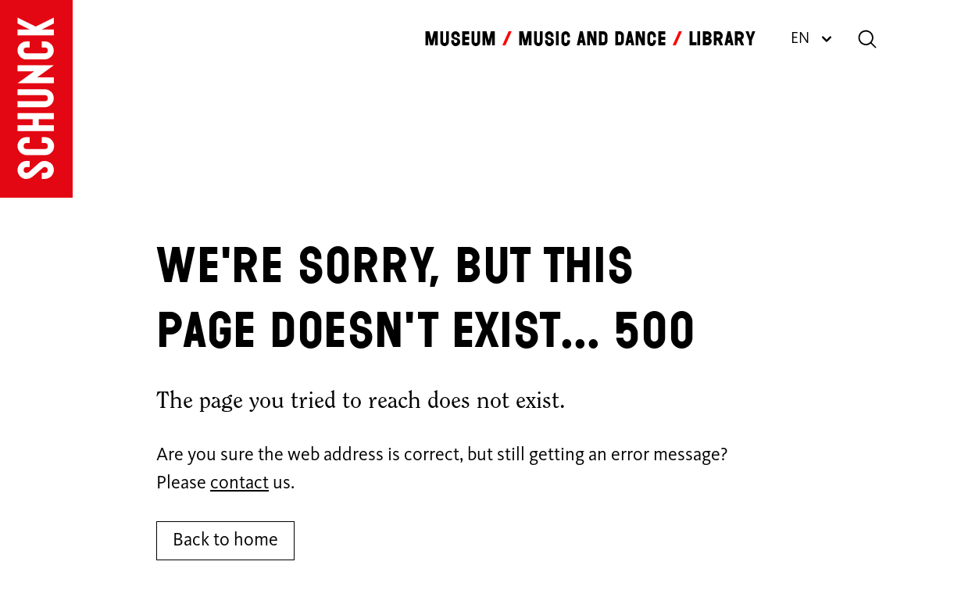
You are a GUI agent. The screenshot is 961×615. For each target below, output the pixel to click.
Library (722, 39)
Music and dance (592, 39)
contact (239, 483)
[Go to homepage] (36, 99)
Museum (460, 39)
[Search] (867, 39)
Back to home (225, 540)
